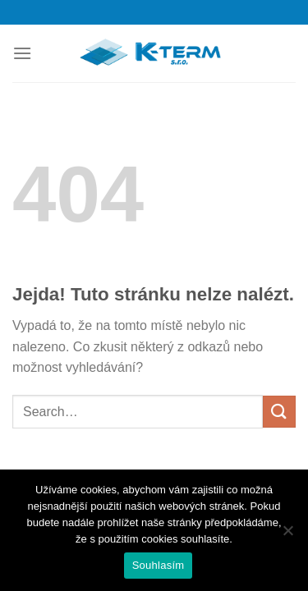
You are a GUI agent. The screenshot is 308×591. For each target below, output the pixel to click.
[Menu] (22, 53)
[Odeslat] (279, 412)
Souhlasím (158, 565)
